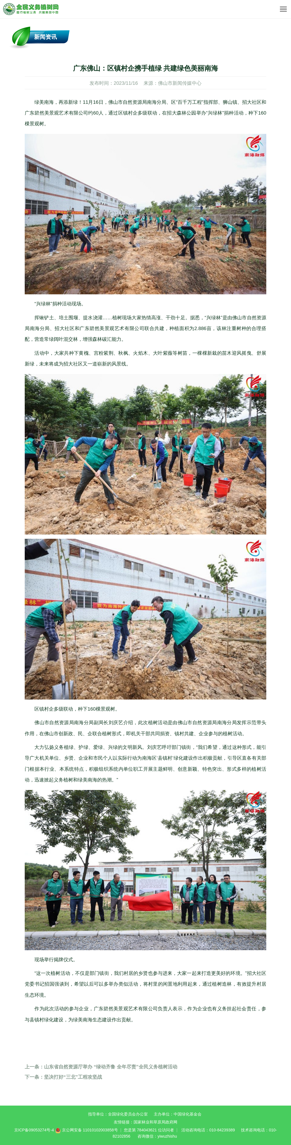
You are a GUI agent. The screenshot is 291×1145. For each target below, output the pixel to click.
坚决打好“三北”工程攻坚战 (63, 1077)
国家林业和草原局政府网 (155, 1122)
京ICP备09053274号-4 (34, 1130)
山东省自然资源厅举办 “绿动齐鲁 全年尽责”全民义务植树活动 (101, 1067)
